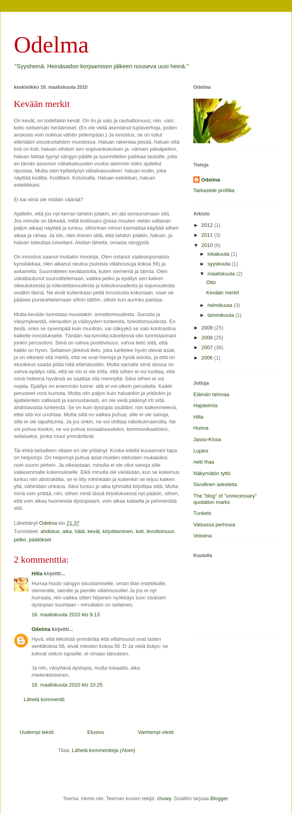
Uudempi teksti (37, 732)
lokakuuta (219, 254)
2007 (207, 347)
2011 (207, 235)
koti (140, 531)
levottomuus (160, 531)
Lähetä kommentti (44, 699)
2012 (207, 225)
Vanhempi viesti (156, 732)
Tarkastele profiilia (213, 190)
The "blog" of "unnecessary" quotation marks (225, 499)
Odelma (51, 45)
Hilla (37, 573)
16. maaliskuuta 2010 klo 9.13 (66, 615)
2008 (207, 338)
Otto (211, 282)
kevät (94, 531)
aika (67, 531)
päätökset (40, 540)
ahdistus (49, 531)
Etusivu (95, 732)
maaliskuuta (222, 274)
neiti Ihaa (203, 462)
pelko (20, 540)
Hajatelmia (205, 405)
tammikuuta (222, 315)
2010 (207, 245)
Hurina (200, 428)
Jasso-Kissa (207, 439)
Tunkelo (202, 513)
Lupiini (200, 451)
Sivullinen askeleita (215, 484)
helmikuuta (221, 305)
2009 (207, 328)
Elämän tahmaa (211, 394)
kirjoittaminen (118, 531)
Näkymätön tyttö (211, 473)
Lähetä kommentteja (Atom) (103, 750)
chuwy (164, 798)
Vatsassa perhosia (214, 525)
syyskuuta (220, 264)
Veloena (202, 536)
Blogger (219, 798)
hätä (79, 531)
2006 (207, 358)
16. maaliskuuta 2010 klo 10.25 (67, 685)
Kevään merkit (222, 293)
